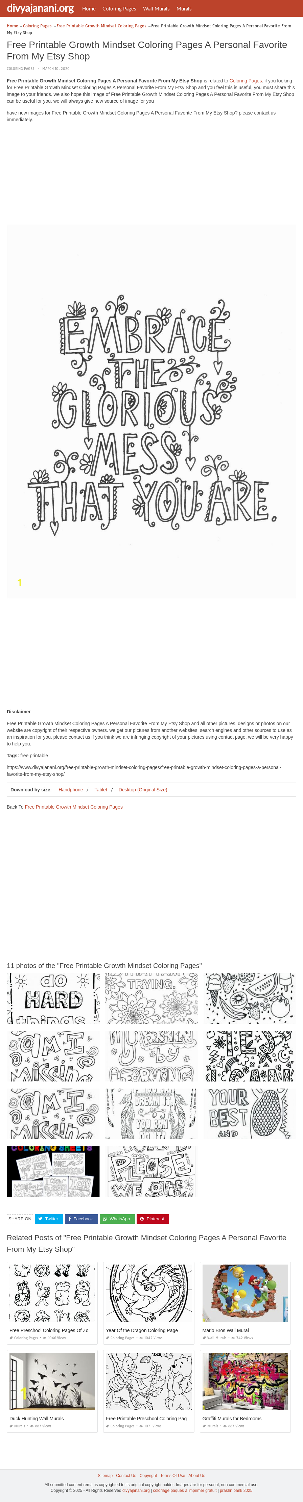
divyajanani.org (40, 8)
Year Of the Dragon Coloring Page (142, 1330)
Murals (184, 8)
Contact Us (126, 1475)
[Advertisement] (151, 175)
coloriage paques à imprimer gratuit (184, 1490)
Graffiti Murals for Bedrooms (232, 1418)
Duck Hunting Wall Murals (36, 1418)
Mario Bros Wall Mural (226, 1330)
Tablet (100, 789)
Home (89, 8)
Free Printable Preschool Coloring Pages (149, 1418)
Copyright (148, 1475)
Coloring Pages (119, 8)
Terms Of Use (172, 1475)
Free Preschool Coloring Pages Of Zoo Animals (59, 1330)
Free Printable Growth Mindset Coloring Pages (73, 806)
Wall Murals (156, 8)
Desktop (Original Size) (143, 789)
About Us (196, 1475)
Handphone (71, 789)
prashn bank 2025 (236, 1490)
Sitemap (105, 1475)
